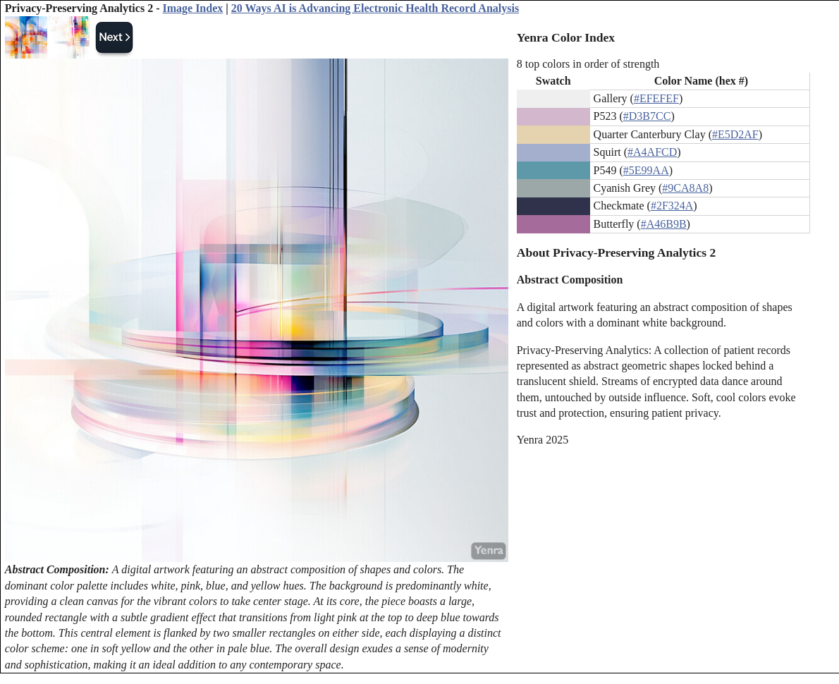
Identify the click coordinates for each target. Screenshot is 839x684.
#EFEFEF (656, 98)
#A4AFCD (652, 152)
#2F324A (672, 206)
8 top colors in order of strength (588, 64)
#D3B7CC (647, 116)
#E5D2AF (735, 134)
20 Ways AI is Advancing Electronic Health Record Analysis (375, 8)
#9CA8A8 (685, 188)
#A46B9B (664, 224)
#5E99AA (646, 170)
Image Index (192, 8)
